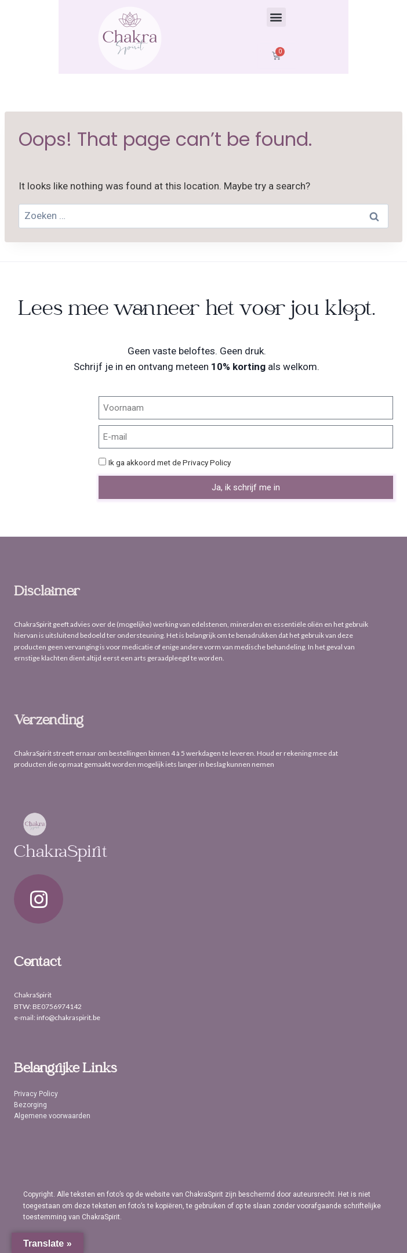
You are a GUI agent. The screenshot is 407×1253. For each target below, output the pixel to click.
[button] (276, 17)
